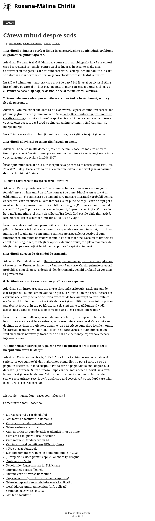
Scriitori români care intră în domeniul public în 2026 (42, 453)
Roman (47, 43)
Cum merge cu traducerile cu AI (27, 440)
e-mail (24, 403)
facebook (37, 403)
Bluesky (57, 395)
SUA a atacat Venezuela (21, 448)
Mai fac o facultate (18, 495)
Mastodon (27, 395)
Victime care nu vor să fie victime (28, 474)
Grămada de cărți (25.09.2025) (26, 491)
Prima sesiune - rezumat (22, 427)
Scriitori (56, 43)
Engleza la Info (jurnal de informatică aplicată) (37, 478)
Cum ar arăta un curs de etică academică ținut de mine (43, 431)
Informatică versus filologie (24, 470)
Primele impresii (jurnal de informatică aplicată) (39, 482)
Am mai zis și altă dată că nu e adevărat (43, 110)
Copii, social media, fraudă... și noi (29, 423)
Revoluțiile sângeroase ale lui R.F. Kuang (33, 465)
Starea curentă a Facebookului (26, 415)
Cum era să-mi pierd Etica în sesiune (30, 436)
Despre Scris (15, 43)
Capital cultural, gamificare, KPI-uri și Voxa (35, 444)
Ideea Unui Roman (32, 43)
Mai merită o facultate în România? (30, 419)
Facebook (43, 395)
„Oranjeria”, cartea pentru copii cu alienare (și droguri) (43, 457)
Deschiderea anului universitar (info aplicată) (36, 486)
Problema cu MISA (18, 461)
